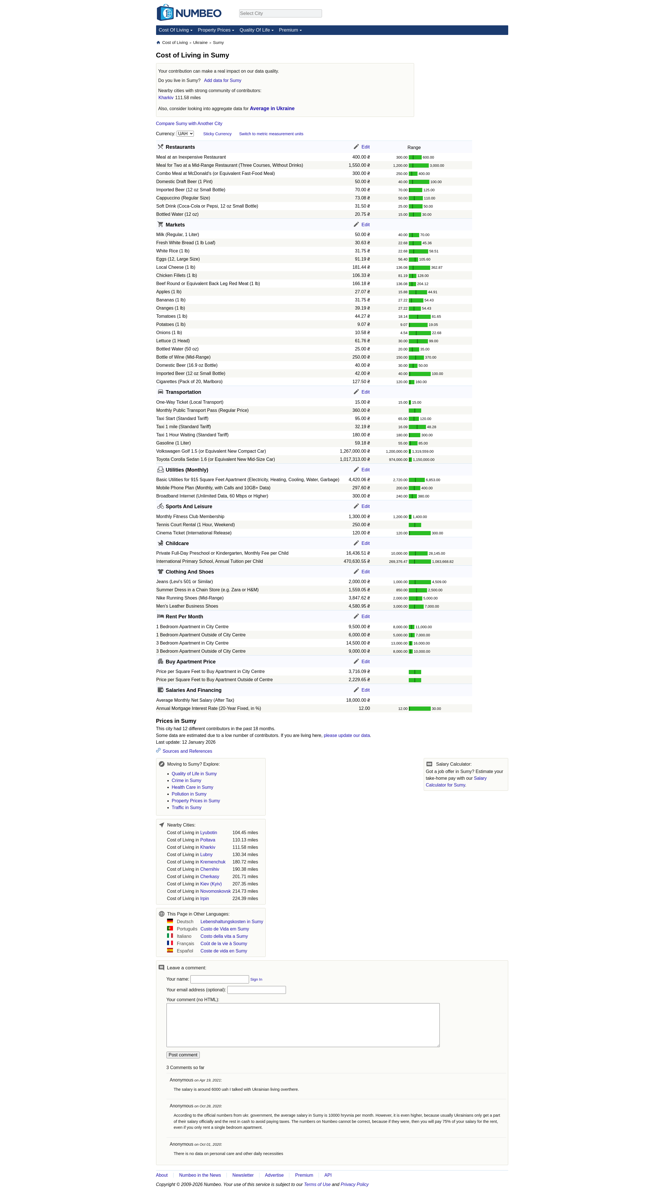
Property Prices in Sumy (196, 800)
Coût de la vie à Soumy (224, 943)
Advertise (274, 1175)
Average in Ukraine (272, 108)
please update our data (347, 735)
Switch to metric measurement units (271, 134)
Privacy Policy (355, 1184)
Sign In (256, 979)
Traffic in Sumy (187, 807)
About (162, 1175)
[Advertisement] (466, 75)
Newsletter (243, 1175)
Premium (288, 30)
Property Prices (214, 30)
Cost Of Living (174, 30)
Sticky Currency (217, 134)
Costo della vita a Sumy (224, 936)
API (328, 1175)
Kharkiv (166, 97)
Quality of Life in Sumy (194, 773)
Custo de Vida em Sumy (225, 929)
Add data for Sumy (222, 80)
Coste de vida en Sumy (224, 951)
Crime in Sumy (186, 780)
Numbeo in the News (200, 1175)
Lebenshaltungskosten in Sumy (232, 921)
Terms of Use (317, 1184)
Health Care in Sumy (193, 787)
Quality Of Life (254, 30)
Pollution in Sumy (189, 794)
